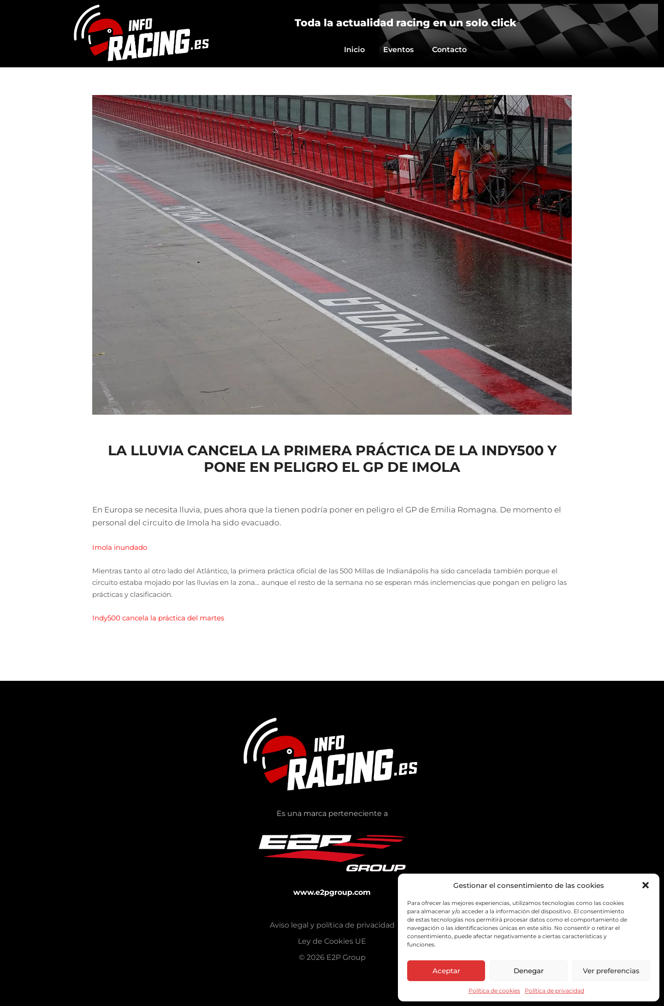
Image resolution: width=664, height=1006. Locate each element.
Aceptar (446, 970)
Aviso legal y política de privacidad (332, 925)
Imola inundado (119, 547)
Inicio (354, 49)
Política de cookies (494, 990)
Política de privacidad (554, 990)
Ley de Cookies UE (332, 941)
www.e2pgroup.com (332, 892)
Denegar (529, 970)
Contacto (449, 49)
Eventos (398, 49)
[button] (645, 885)
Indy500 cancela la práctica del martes (158, 617)
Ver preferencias (611, 970)
